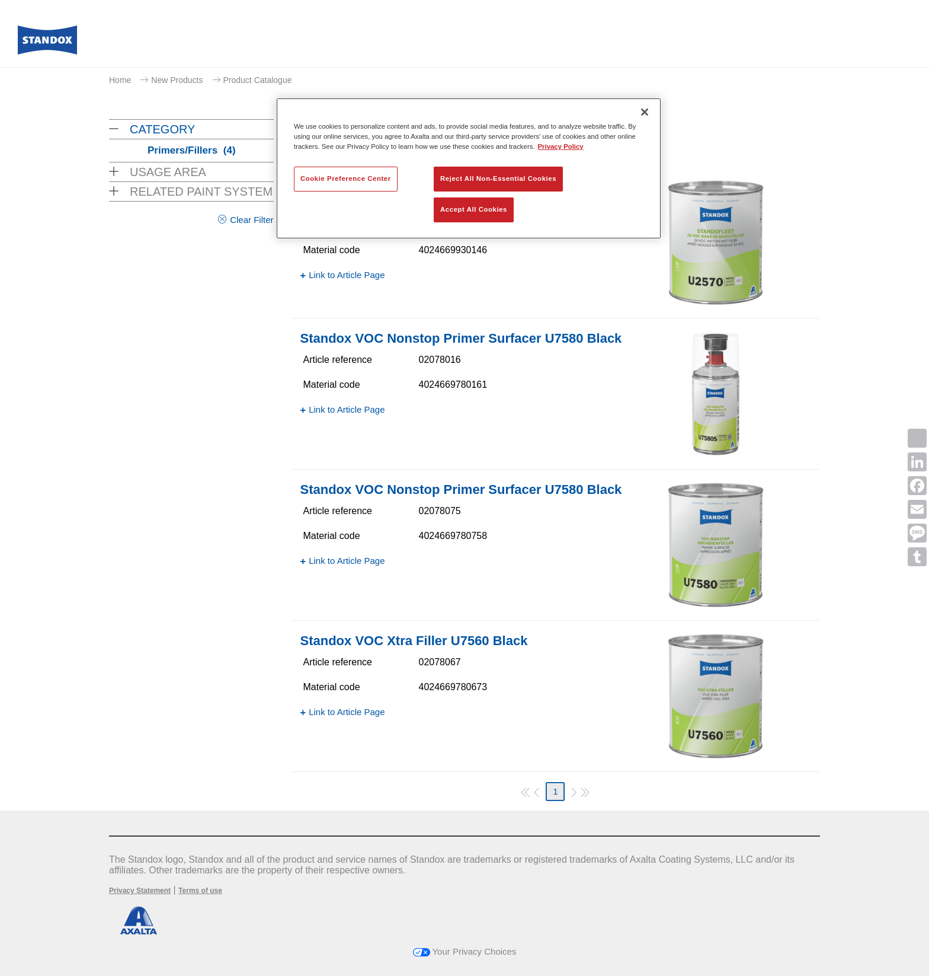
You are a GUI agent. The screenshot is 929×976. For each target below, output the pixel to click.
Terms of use (200, 890)
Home (120, 80)
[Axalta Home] (47, 43)
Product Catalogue (257, 80)
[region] (468, 168)
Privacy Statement (140, 890)
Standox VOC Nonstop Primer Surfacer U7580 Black (461, 338)
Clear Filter (251, 220)
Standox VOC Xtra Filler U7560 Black (414, 640)
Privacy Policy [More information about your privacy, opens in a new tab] (561, 146)
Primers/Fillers (192, 150)
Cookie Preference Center (345, 178)
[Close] (645, 112)
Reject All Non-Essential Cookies (498, 178)
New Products (177, 80)
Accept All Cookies (473, 209)
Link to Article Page (347, 275)
